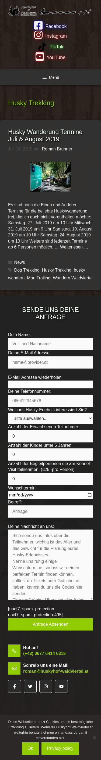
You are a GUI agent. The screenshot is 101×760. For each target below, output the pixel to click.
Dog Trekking (27, 270)
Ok (30, 748)
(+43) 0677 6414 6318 (44, 653)
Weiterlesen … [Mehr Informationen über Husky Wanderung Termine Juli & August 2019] (74, 247)
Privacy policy (60, 748)
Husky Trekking (56, 270)
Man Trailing (38, 278)
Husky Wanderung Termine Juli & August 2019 (45, 135)
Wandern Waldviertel (72, 278)
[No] (94, 737)
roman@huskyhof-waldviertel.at (55, 671)
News (19, 262)
